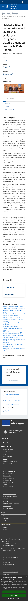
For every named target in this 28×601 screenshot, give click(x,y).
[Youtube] (7, 442)
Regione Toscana (6, 2)
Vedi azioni (6, 61)
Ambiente (5, 501)
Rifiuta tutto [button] (14, 595)
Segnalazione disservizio (9, 560)
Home (3, 13)
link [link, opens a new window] (6, 588)
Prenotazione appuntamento (10, 557)
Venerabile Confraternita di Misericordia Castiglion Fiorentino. (13, 345)
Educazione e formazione (9, 494)
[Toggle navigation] (3, 6)
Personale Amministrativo (10, 461)
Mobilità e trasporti (8, 487)
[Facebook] (3, 442)
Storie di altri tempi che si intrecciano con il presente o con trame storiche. (14, 315)
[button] (14, 598)
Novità (8, 13)
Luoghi (5, 527)
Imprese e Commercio (8, 478)
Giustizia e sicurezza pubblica (10, 496)
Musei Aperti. (6, 343)
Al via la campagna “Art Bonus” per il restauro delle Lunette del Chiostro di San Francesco (13, 319)
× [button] (26, 576)
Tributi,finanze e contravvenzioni (11, 499)
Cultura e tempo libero (9, 473)
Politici (5, 459)
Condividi (6, 58)
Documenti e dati (7, 464)
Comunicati (15, 13)
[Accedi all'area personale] (22, 2)
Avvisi (4, 520)
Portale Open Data (8, 508)
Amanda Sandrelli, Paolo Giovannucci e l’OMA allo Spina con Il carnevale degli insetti (12, 328)
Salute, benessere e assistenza (11, 503)
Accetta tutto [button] (14, 592)
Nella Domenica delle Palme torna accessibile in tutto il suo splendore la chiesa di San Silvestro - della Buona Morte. (14, 339)
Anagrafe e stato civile (9, 471)
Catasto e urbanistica (8, 482)
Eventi (5, 530)
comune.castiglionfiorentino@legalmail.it (14, 549)
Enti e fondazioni (7, 456)
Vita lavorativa (7, 476)
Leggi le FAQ (6, 562)
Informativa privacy (8, 574)
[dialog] (14, 588)
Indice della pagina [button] (9, 99)
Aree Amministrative (8, 452)
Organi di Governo (8, 449)
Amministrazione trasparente (10, 572)
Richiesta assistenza (8, 565)
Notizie (5, 516)
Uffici (4, 454)
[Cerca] (25, 7)
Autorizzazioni (7, 506)
